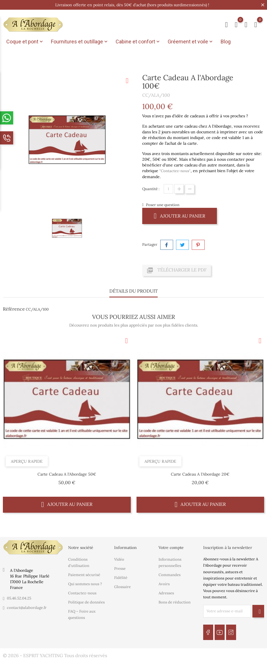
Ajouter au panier (179, 215)
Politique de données (86, 602)
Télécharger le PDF (177, 270)
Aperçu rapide (27, 461)
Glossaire (122, 586)
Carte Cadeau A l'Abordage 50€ (66, 474)
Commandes (170, 574)
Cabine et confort (138, 42)
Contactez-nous (82, 593)
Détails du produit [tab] (133, 291)
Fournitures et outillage (80, 42)
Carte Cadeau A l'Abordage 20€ (200, 474)
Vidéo (119, 559)
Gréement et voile (191, 42)
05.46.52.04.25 (19, 598)
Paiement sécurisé (84, 574)
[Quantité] (168, 189)
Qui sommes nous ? (85, 583)
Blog (226, 42)
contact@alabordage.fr (27, 607)
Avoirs (164, 583)
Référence (14, 309)
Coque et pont (25, 42)
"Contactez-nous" (175, 170)
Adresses (166, 593)
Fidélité (120, 577)
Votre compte (171, 547)
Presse (120, 568)
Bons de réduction (175, 602)
